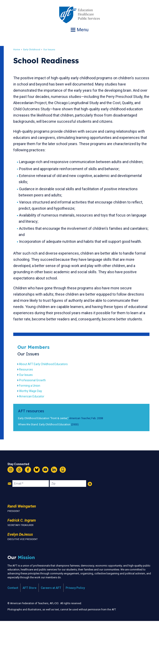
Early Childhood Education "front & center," (48, 443)
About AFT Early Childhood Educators (48, 389)
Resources (31, 394)
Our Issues (54, 49)
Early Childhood (36, 49)
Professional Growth (37, 405)
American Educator (36, 421)
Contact (12, 612)
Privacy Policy (75, 612)
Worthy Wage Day (35, 415)
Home (21, 49)
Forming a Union (34, 410)
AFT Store (29, 612)
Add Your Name (90, 509)
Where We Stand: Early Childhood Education (49, 449)
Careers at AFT (51, 612)
